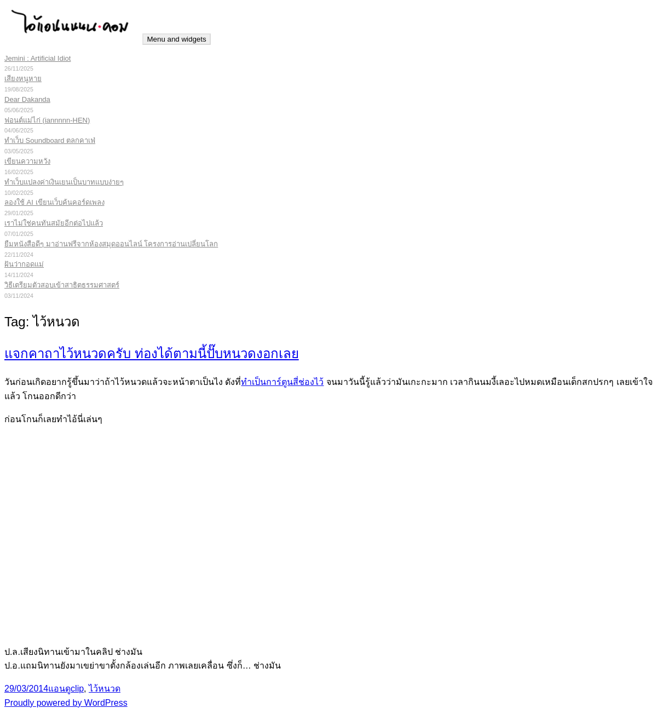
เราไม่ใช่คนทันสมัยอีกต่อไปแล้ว (53, 223)
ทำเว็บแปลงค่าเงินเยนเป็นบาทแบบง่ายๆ (64, 182)
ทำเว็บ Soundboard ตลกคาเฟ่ (49, 140)
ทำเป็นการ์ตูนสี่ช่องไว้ (282, 382)
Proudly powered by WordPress (66, 702)
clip (77, 688)
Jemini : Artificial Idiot (37, 58)
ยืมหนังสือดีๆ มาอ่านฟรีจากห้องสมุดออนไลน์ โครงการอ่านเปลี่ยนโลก (111, 244)
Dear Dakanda (27, 99)
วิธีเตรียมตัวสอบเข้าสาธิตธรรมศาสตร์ (61, 285)
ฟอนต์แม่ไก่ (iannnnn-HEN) (47, 120)
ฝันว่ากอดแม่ (24, 264)
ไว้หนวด (104, 688)
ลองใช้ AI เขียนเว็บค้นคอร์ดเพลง (54, 202)
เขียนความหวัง (27, 161)
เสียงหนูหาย (23, 78)
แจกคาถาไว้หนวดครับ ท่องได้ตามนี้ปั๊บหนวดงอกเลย (151, 353)
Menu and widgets (176, 39)
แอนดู (59, 688)
